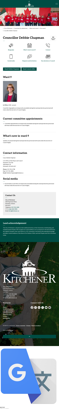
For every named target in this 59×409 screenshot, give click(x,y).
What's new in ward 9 (29, 50)
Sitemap (28, 325)
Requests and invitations (29, 61)
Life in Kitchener (7, 312)
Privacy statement (20, 325)
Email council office (29, 69)
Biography (11, 50)
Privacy (5, 316)
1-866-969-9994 (12, 209)
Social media (11, 61)
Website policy (7, 314)
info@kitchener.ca (14, 211)
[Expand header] (56, 4)
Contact (48, 50)
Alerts (5, 307)
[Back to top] (29, 336)
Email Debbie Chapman (12, 69)
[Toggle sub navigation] (53, 38)
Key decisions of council (48, 61)
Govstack (10, 330)
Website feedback (8, 309)
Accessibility (6, 318)
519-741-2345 (15, 207)
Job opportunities (8, 310)
